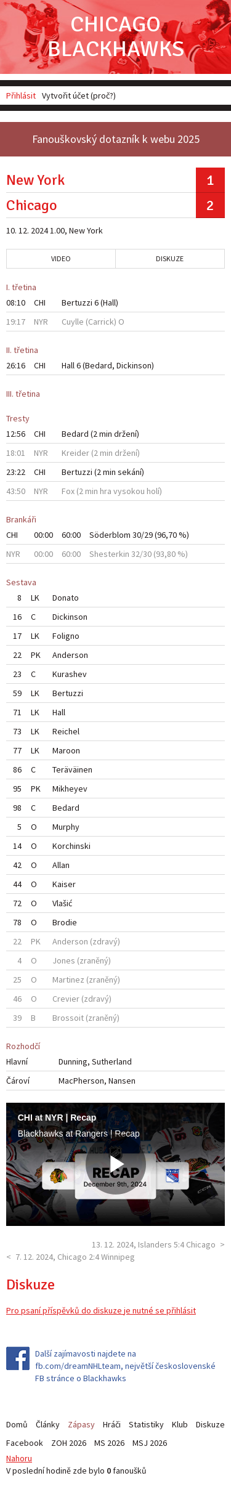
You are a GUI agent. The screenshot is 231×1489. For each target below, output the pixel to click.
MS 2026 (109, 1442)
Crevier (65, 998)
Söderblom (110, 534)
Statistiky (146, 1424)
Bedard (98, 365)
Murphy (65, 826)
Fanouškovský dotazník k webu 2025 (116, 139)
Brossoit (68, 1017)
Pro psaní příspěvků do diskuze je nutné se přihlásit (101, 1310)
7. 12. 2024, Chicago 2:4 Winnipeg (75, 1256)
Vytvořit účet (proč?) (79, 95)
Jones (63, 960)
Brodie (64, 922)
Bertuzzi (77, 302)
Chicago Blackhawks (115, 36)
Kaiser (64, 884)
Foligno (65, 635)
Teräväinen (72, 769)
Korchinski (71, 845)
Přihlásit (21, 95)
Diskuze (170, 258)
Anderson (70, 654)
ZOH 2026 (68, 1442)
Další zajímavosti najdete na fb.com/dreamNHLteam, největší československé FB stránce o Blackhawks (125, 1366)
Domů (17, 1424)
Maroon (66, 750)
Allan (61, 864)
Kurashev (69, 674)
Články (48, 1424)
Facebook (24, 1442)
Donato (65, 597)
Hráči (112, 1424)
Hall (109, 302)
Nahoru (19, 1458)
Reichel (65, 731)
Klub (180, 1424)
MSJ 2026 (149, 1442)
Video (61, 258)
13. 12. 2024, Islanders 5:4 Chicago (154, 1244)
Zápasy (81, 1424)
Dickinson (134, 365)
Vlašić (62, 903)
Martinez (68, 979)
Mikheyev (69, 788)
